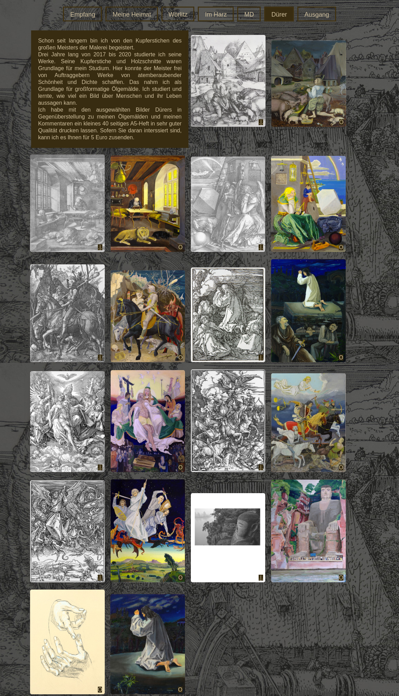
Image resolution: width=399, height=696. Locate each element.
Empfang (82, 14)
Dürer (279, 14)
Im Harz (216, 14)
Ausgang (317, 14)
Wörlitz (177, 14)
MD (249, 14)
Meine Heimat (132, 14)
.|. (261, 122)
